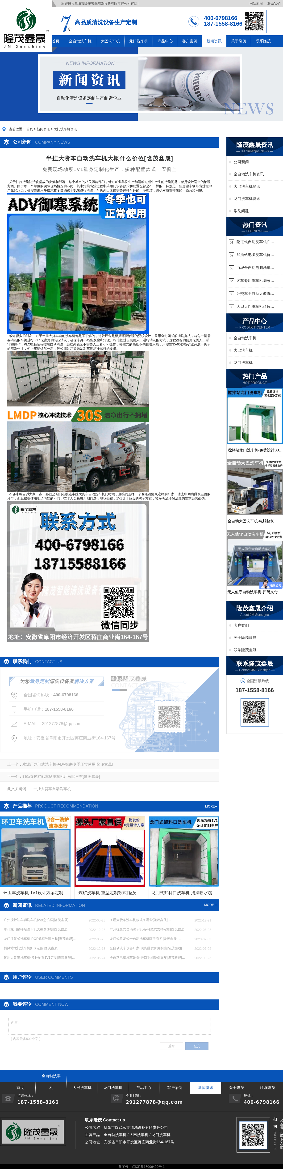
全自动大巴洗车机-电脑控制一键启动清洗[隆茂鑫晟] (255, 523)
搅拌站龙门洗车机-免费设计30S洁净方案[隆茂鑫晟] (254, 452)
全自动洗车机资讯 (249, 174)
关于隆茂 (238, 41)
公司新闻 (241, 162)
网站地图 (256, 3)
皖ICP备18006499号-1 (148, 1167)
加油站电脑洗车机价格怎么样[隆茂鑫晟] (255, 255)
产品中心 (165, 41)
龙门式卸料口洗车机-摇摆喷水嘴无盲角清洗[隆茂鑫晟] (183, 894)
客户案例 (189, 41)
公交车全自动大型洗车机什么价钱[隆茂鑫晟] (255, 294)
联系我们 (274, 3)
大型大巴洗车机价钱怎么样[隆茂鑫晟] (255, 307)
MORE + (210, 905)
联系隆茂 (263, 41)
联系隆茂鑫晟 (245, 650)
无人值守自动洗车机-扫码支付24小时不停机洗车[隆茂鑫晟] (254, 594)
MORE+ (211, 806)
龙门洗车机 (138, 41)
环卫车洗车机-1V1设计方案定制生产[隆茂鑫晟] (35, 894)
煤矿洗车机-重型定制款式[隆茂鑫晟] (110, 894)
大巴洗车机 (110, 41)
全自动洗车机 (80, 41)
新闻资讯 (214, 41)
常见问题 (241, 211)
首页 (29, 129)
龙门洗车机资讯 (65, 129)
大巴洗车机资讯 (247, 186)
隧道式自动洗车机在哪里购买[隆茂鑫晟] (255, 242)
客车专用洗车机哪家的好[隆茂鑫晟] (255, 281)
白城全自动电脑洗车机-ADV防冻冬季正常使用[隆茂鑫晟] (254, 268)
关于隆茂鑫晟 (245, 638)
